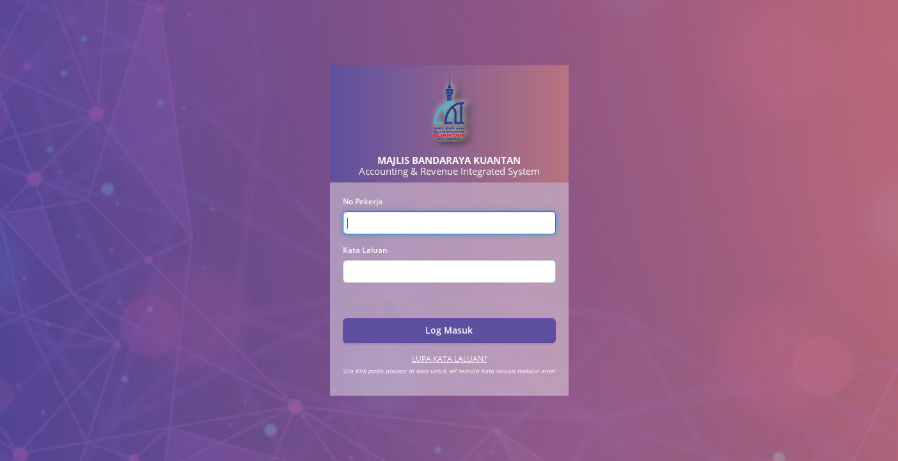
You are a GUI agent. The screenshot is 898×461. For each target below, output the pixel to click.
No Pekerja (362, 201)
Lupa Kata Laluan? (449, 358)
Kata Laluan (365, 250)
